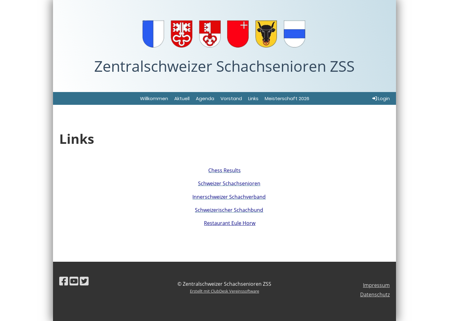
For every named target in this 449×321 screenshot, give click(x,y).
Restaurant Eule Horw (229, 223)
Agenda (205, 98)
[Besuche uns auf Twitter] (84, 281)
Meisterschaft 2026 (287, 98)
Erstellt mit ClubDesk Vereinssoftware (224, 291)
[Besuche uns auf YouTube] (74, 281)
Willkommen (154, 98)
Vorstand (231, 98)
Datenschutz (375, 294)
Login (380, 98)
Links (253, 98)
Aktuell (182, 98)
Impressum (376, 285)
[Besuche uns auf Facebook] (63, 281)
